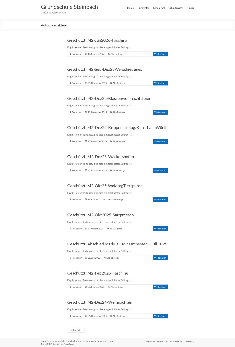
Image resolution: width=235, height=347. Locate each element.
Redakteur (77, 54)
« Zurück (76, 330)
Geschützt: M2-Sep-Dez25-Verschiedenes (104, 69)
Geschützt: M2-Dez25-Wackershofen (100, 156)
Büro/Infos (143, 7)
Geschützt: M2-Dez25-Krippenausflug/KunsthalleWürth (117, 127)
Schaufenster (176, 7)
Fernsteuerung (176, 341)
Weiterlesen (160, 54)
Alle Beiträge (117, 54)
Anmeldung (189, 341)
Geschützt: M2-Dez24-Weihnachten (99, 302)
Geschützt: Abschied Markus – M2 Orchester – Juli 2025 (117, 243)
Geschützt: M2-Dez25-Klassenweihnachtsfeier (109, 98)
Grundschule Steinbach (69, 6)
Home (130, 7)
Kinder (190, 7)
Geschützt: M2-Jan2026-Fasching (97, 40)
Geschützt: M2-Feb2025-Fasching (97, 272)
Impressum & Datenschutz (156, 341)
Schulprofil (159, 7)
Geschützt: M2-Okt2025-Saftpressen (100, 214)
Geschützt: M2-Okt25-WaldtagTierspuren (105, 185)
